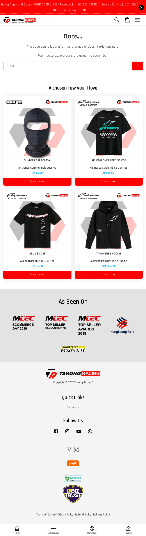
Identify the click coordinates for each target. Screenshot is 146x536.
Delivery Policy (101, 514)
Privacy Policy (65, 514)
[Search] (67, 66)
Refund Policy (83, 514)
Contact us (73, 407)
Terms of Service (46, 514)
